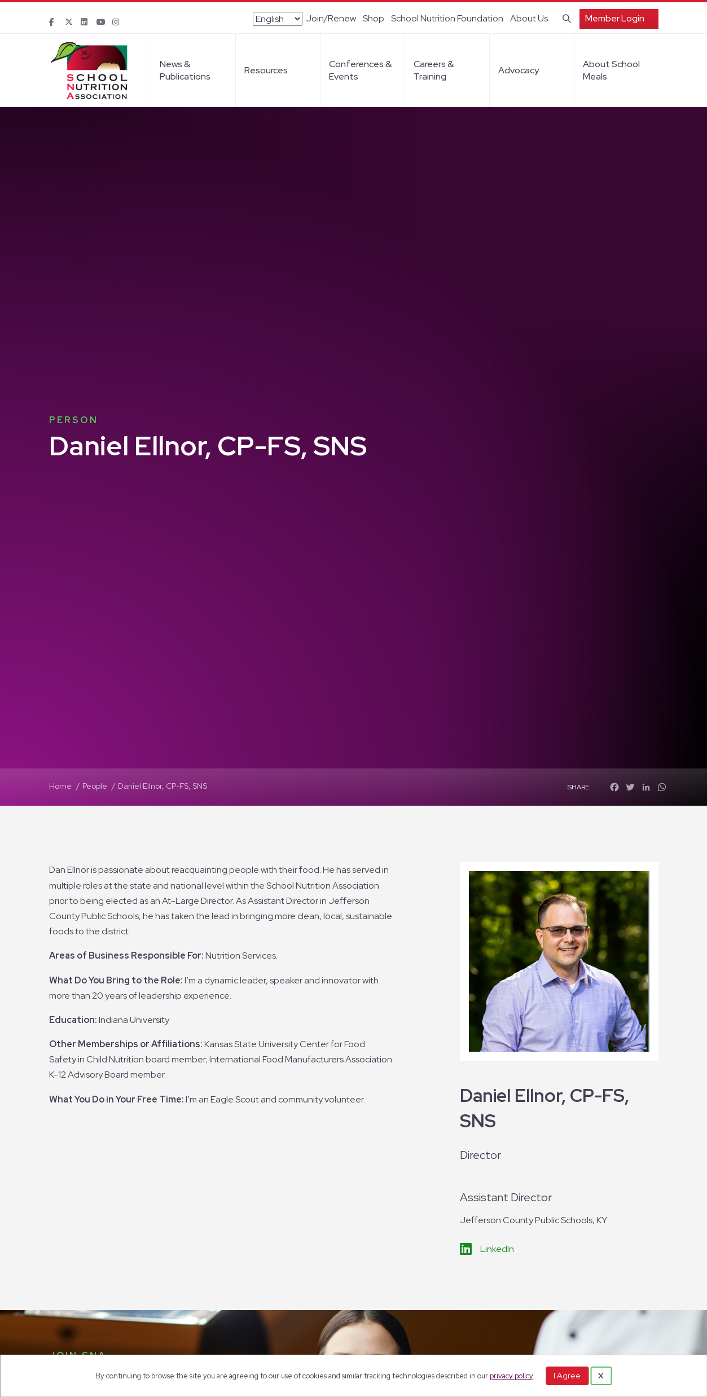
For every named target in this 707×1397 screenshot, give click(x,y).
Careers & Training (434, 70)
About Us (529, 18)
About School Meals (611, 70)
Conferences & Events (360, 70)
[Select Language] (277, 19)
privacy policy (511, 1376)
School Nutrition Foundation (447, 18)
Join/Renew (331, 18)
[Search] (564, 17)
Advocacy (518, 70)
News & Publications (185, 70)
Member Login (614, 18)
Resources (266, 70)
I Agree (567, 1375)
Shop (373, 18)
